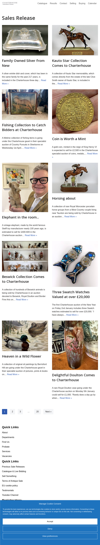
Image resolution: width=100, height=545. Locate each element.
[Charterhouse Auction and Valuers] (10, 3)
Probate (5, 456)
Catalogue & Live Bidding (14, 480)
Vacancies (7, 465)
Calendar (92, 3)
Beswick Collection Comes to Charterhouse (23, 279)
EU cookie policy (43, 542)
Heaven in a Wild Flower (21, 356)
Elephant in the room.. (20, 217)
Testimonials (8, 499)
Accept (50, 521)
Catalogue (42, 3)
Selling (73, 3)
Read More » (64, 84)
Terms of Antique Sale (12, 490)
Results (53, 3)
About (5, 442)
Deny (50, 529)
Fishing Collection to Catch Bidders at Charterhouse (24, 127)
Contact (63, 3)
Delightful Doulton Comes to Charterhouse (73, 378)
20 (37, 412)
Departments (8, 446)
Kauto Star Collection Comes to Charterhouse (71, 63)
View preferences (50, 536)
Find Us (5, 451)
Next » (49, 412)
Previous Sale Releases (13, 476)
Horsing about (64, 198)
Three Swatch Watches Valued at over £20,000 (71, 295)
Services (6, 460)
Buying (82, 3)
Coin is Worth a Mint (69, 139)
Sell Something (9, 485)
